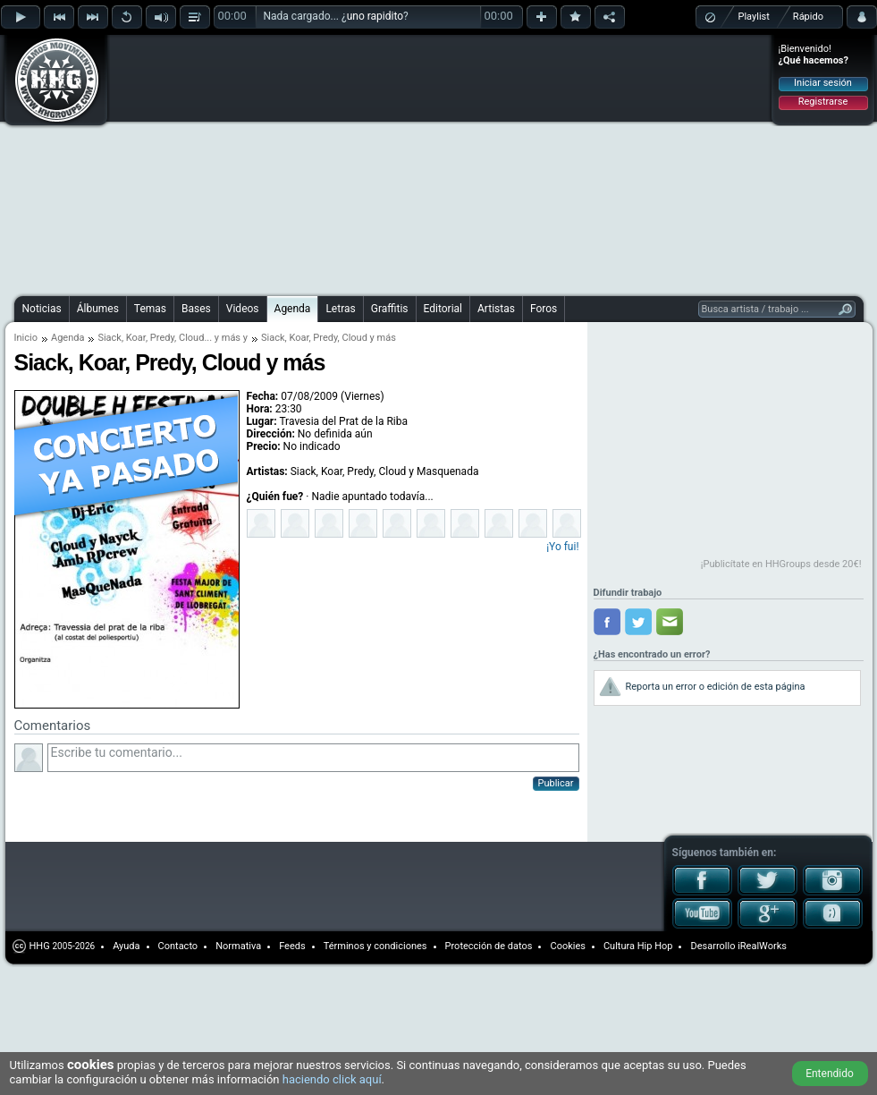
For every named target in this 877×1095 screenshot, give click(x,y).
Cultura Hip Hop (638, 946)
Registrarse (822, 101)
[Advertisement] (300, 163)
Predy (162, 338)
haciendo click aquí (332, 1079)
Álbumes (98, 308)
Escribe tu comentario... (313, 757)
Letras (340, 308)
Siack (109, 338)
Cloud (191, 338)
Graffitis (390, 308)
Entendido (829, 1073)
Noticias (42, 308)
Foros (543, 308)
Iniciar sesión (823, 83)
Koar (136, 338)
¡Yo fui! (562, 546)
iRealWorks (762, 946)
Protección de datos (489, 946)
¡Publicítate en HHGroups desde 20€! (781, 564)
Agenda (292, 308)
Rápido (808, 16)
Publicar (556, 783)
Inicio (26, 338)
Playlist (754, 16)
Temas (150, 308)
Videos (242, 308)
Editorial (443, 308)
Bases (196, 308)
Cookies (567, 946)
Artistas (496, 308)
